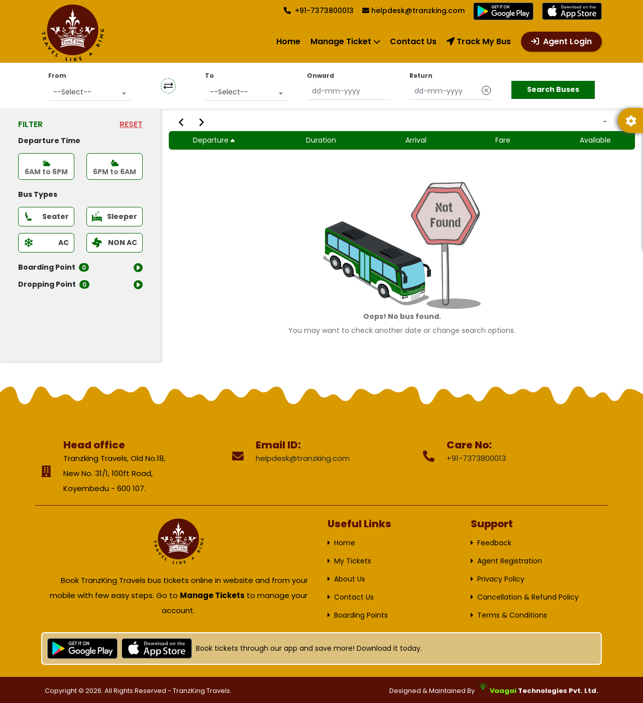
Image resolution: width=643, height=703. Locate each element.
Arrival (415, 140)
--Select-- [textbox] (72, 92)
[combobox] (90, 92)
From (57, 75)
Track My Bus (479, 41)
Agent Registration (509, 561)
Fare (502, 140)
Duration (321, 140)
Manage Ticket (340, 41)
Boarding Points (361, 615)
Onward (320, 75)
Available (595, 140)
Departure (215, 140)
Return (421, 75)
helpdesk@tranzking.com (418, 11)
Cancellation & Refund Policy (528, 597)
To (209, 75)
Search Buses (553, 89)
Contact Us (413, 41)
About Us (349, 579)
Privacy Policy (500, 579)
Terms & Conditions (512, 615)
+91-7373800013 (319, 11)
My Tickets (352, 561)
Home (288, 41)
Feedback (494, 543)
